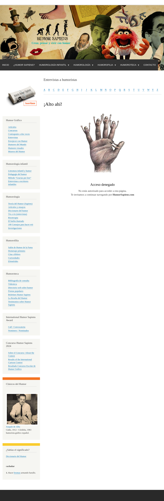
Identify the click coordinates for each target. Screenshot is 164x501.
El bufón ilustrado (16, 221)
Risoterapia (13, 218)
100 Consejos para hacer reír (20, 224)
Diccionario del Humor (16, 456)
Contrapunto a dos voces (19, 134)
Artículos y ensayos (16, 207)
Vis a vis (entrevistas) (17, 214)
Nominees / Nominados (18, 330)
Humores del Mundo (17, 144)
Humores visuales (16, 148)
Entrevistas (13, 137)
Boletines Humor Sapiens (19, 295)
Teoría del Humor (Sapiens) (20, 204)
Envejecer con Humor (17, 141)
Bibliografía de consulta (18, 280)
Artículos (12, 127)
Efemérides (13, 261)
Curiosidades (14, 258)
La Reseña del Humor (17, 298)
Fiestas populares (15, 291)
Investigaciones (15, 228)
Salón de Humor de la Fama (20, 247)
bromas (17, 473)
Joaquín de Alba (13, 427)
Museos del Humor (16, 151)
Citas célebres (14, 254)
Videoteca (12, 284)
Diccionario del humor (18, 211)
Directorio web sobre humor (20, 288)
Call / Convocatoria (16, 327)
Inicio (5, 65)
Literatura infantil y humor (20, 171)
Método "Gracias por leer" (19, 178)
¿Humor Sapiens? (24, 65)
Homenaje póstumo (16, 251)
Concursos (12, 130)
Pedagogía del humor (17, 174)
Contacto (150, 65)
